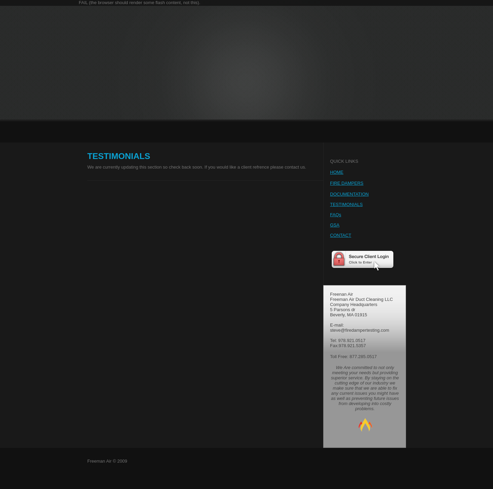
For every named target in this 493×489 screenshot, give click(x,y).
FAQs (335, 214)
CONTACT (340, 235)
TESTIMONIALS (346, 204)
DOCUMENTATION (349, 194)
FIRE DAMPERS (347, 183)
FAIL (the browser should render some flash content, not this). (139, 2)
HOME (336, 172)
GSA (334, 225)
